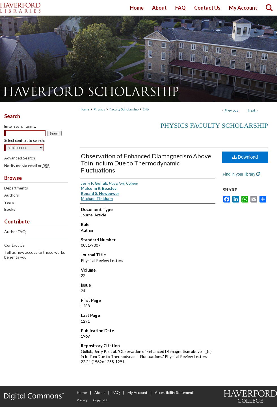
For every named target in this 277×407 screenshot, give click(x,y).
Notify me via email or (26, 165)
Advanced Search (19, 157)
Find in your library (241, 174)
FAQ (116, 392)
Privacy (82, 400)
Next (251, 110)
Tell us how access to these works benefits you (34, 254)
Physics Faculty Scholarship (214, 125)
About (99, 392)
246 (146, 109)
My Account (137, 392)
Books (9, 209)
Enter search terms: (20, 126)
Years (9, 202)
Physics (99, 109)
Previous (231, 110)
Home (84, 109)
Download (245, 157)
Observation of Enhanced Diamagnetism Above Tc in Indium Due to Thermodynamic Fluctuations (146, 163)
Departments (16, 188)
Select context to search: (24, 140)
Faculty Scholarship (123, 109)
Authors (11, 195)
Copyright (100, 400)
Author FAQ (15, 231)
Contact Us (14, 245)
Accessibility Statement (174, 392)
